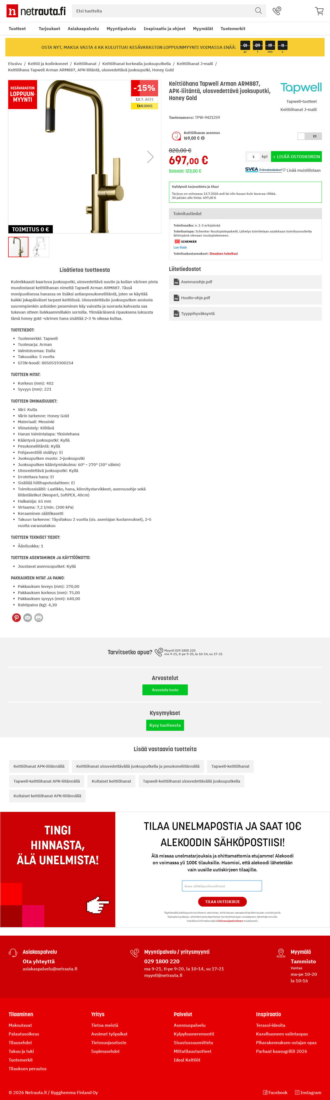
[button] (203, 138)
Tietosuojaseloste (108, 1042)
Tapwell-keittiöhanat (230, 766)
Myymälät (203, 28)
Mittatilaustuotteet (192, 1051)
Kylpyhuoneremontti (194, 1034)
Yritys (97, 1014)
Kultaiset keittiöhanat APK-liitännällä (47, 795)
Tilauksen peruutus (28, 1068)
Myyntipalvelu (121, 28)
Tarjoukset (49, 28)
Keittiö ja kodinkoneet (48, 63)
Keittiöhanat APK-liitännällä (39, 766)
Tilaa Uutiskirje (222, 901)
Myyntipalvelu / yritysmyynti (177, 951)
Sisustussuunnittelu (193, 1042)
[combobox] (169, 10)
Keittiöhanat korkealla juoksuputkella (137, 63)
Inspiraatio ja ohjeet (164, 28)
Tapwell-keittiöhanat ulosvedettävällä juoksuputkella (191, 781)
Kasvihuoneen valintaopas (282, 1034)
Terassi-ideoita (270, 1025)
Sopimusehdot (105, 1051)
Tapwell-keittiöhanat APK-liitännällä (47, 781)
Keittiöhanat (85, 63)
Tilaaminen (21, 1014)
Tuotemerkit (233, 28)
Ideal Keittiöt (187, 1060)
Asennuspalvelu (189, 1025)
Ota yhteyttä (39, 961)
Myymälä (301, 951)
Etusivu (15, 63)
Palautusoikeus (24, 1034)
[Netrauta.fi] (36, 10)
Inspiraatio (268, 1014)
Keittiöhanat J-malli (195, 63)
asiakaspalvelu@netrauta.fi (50, 968)
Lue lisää (180, 247)
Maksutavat (20, 1025)
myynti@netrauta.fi (163, 975)
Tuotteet (17, 28)
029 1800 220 (161, 961)
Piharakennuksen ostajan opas (286, 1042)
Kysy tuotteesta (165, 725)
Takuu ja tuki (21, 1051)
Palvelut (183, 1014)
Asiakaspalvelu (83, 28)
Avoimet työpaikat (109, 1034)
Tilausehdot (20, 1042)
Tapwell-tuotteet (301, 101)
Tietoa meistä (104, 1025)
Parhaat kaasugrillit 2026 (281, 1051)
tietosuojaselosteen (230, 921)
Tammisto (303, 961)
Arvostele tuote (165, 689)
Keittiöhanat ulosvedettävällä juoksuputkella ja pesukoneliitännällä (138, 766)
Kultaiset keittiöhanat (111, 781)
